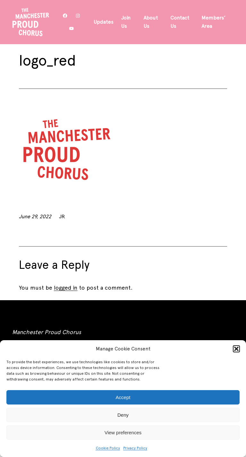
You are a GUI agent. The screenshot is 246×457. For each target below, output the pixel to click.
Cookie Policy (108, 448)
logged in (66, 287)
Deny (122, 415)
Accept (123, 397)
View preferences (123, 432)
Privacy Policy (135, 448)
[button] (236, 349)
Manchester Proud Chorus (46, 332)
